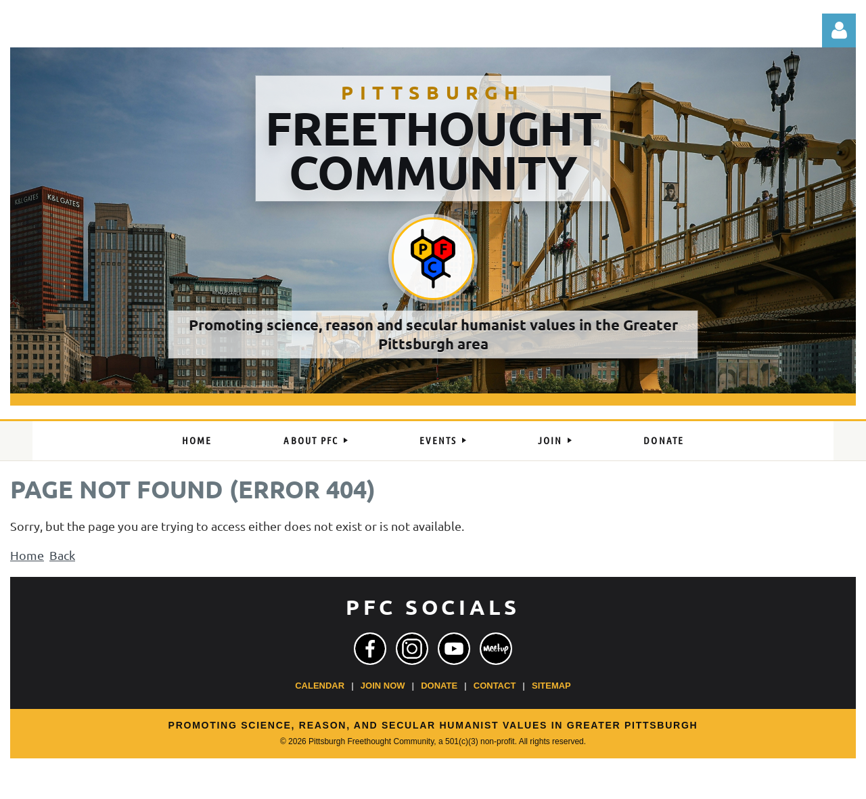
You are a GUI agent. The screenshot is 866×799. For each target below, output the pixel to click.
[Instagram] (412, 648)
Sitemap (551, 686)
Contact (495, 686)
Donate (439, 686)
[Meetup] (496, 648)
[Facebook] (370, 648)
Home (27, 555)
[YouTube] (454, 648)
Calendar (319, 686)
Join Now (383, 686)
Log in (839, 30)
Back (62, 555)
